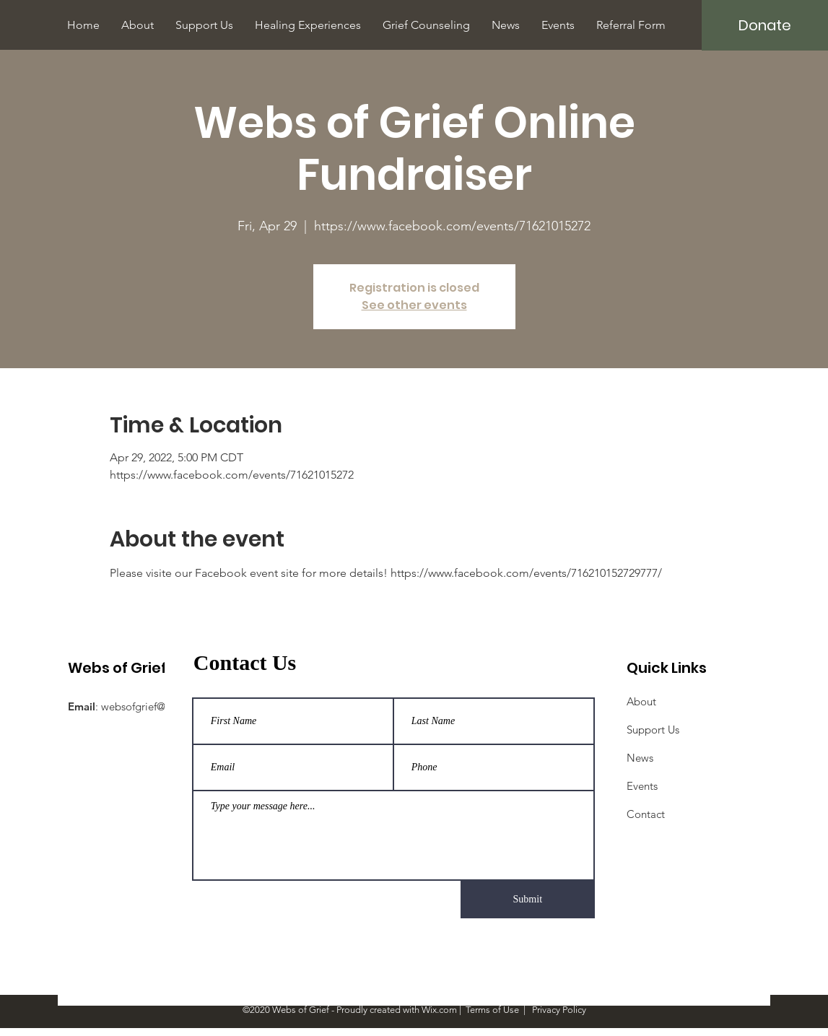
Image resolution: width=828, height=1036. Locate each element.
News (640, 758)
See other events (414, 305)
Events (642, 786)
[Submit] (528, 899)
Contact (646, 814)
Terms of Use (492, 1009)
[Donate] (765, 25)
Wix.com (439, 1009)
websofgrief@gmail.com (159, 706)
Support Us (653, 729)
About (641, 701)
